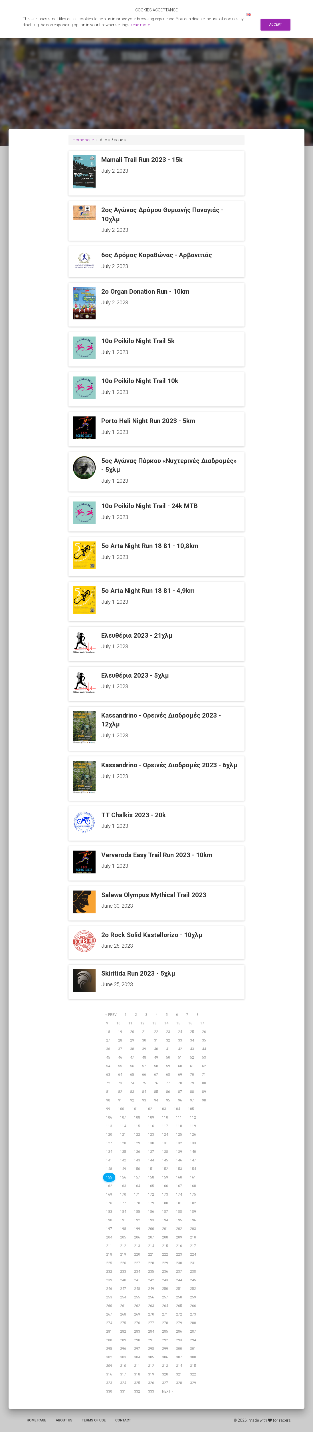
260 (109, 1306)
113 (109, 1126)
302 (109, 1357)
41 (168, 1049)
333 (151, 1391)
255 (137, 1297)
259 (193, 1297)
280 (193, 1323)
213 (137, 1246)
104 (177, 1109)
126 (193, 1135)
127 (109, 1143)
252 (193, 1289)
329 (193, 1383)
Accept (275, 25)
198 (123, 1229)
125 (179, 1135)
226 (123, 1263)
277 (151, 1323)
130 (151, 1143)
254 (123, 1297)
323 (109, 1383)
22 (156, 1032)
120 (109, 1135)
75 (144, 1083)
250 (165, 1289)
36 (108, 1049)
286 (179, 1332)
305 (151, 1357)
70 (192, 1075)
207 (151, 1237)
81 (108, 1092)
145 (165, 1160)
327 (165, 1383)
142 (123, 1160)
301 (193, 1349)
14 (166, 1023)
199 (137, 1229)
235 (151, 1272)
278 (165, 1323)
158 (151, 1177)
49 (156, 1058)
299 (165, 1349)
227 (137, 1263)
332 (137, 1391)
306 (165, 1357)
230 (179, 1263)
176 (109, 1203)
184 (123, 1212)
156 (123, 1177)
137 (151, 1152)
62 (204, 1066)
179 (151, 1203)
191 (123, 1220)
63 (108, 1075)
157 (137, 1177)
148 (109, 1169)
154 (193, 1169)
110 (165, 1117)
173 (165, 1195)
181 (179, 1203)
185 (137, 1212)
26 (204, 1032)
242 (151, 1280)
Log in (232, 14)
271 (165, 1314)
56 (132, 1066)
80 (204, 1083)
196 (193, 1220)
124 (165, 1135)
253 (109, 1297)
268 (123, 1314)
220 (137, 1254)
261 (123, 1306)
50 (168, 1058)
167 (179, 1186)
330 (109, 1391)
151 (151, 1169)
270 (151, 1314)
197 (109, 1229)
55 (120, 1066)
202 (179, 1229)
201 (165, 1229)
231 (193, 1263)
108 (137, 1117)
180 (165, 1203)
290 (137, 1340)
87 (180, 1092)
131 (165, 1143)
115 (137, 1126)
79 (192, 1083)
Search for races (181, 14)
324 (123, 1383)
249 (151, 1289)
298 (151, 1349)
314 (179, 1366)
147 (193, 1160)
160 (179, 1177)
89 (204, 1092)
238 (193, 1272)
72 (108, 1083)
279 (179, 1323)
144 (151, 1160)
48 (144, 1058)
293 (179, 1340)
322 (193, 1374)
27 (108, 1040)
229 (165, 1263)
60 (180, 1066)
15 (178, 1023)
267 (109, 1314)
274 (109, 1323)
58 (156, 1066)
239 (109, 1280)
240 (123, 1280)
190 (109, 1220)
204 (109, 1237)
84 (144, 1092)
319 (151, 1374)
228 (151, 1263)
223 (179, 1254)
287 (193, 1332)
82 (120, 1092)
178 (137, 1203)
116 (151, 1126)
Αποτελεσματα (143, 14)
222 (165, 1254)
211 (109, 1246)
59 (168, 1066)
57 (144, 1066)
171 (137, 1195)
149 (123, 1169)
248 (137, 1289)
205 (123, 1237)
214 (151, 1246)
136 (137, 1152)
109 (151, 1117)
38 (132, 1049)
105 (191, 1109)
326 (151, 1383)
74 (132, 1083)
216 (179, 1246)
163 (123, 1186)
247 (123, 1289)
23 (168, 1032)
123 (151, 1135)
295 (109, 1349)
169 (109, 1195)
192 (137, 1220)
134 (109, 1152)
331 (123, 1391)
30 (144, 1040)
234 (137, 1272)
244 (179, 1280)
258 (179, 1297)
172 (151, 1195)
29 (132, 1040)
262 (137, 1306)
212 (123, 1246)
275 (123, 1323)
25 (192, 1032)
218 (109, 1254)
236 (165, 1272)
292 (165, 1340)
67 (156, 1075)
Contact (123, 1420)
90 (108, 1100)
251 (179, 1289)
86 (168, 1092)
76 (156, 1083)
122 (137, 1135)
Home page (83, 140)
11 (130, 1023)
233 (123, 1272)
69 (180, 1075)
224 (193, 1254)
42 (180, 1049)
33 (180, 1040)
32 (168, 1040)
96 (180, 1100)
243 (165, 1280)
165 (151, 1186)
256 (151, 1297)
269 (137, 1314)
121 (123, 1135)
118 (179, 1126)
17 (202, 1023)
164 (137, 1186)
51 (180, 1058)
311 (137, 1366)
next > (167, 1391)
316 (109, 1374)
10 (118, 1023)
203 (193, 1229)
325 (137, 1383)
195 (179, 1220)
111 (179, 1117)
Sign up (212, 14)
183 (109, 1212)
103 (163, 1109)
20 (132, 1032)
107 (123, 1117)
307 (179, 1357)
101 (135, 1109)
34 (192, 1040)
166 (165, 1186)
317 (123, 1374)
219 (123, 1254)
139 (179, 1152)
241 (137, 1280)
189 (193, 1212)
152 (165, 1169)
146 (179, 1160)
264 (165, 1306)
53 (204, 1058)
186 (151, 1212)
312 (151, 1366)
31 (156, 1040)
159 (165, 1177)
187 (165, 1212)
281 (109, 1332)
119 (193, 1126)
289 (123, 1340)
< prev (111, 1014)
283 (137, 1332)
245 (193, 1280)
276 (137, 1323)
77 (168, 1083)
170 (123, 1195)
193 (151, 1220)
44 (204, 1049)
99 (108, 1109)
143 (137, 1160)
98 (204, 1100)
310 (123, 1366)
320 (165, 1374)
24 (180, 1032)
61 (192, 1066)
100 (121, 1109)
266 (193, 1306)
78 (180, 1083)
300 (179, 1349)
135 (123, 1152)
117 (165, 1126)
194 (165, 1220)
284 (151, 1332)
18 (108, 1032)
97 (192, 1100)
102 (149, 1109)
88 (192, 1092)
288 (109, 1340)
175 (193, 1195)
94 (156, 1100)
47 (132, 1058)
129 (137, 1143)
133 (193, 1143)
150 (137, 1169)
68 (168, 1075)
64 (120, 1075)
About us (64, 1420)
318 (137, 1374)
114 (123, 1126)
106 (109, 1117)
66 (144, 1075)
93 (144, 1100)
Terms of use (94, 1420)
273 (193, 1314)
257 (165, 1297)
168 (193, 1186)
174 (179, 1195)
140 (193, 1152)
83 (132, 1092)
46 (120, 1058)
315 (193, 1366)
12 (142, 1023)
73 (120, 1083)
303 (123, 1357)
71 (204, 1075)
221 (151, 1254)
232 (109, 1272)
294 (193, 1340)
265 (179, 1306)
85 (156, 1092)
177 (123, 1203)
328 (179, 1383)
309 (109, 1366)
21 (144, 1032)
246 (109, 1289)
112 (193, 1117)
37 (120, 1049)
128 (123, 1143)
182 (193, 1203)
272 (179, 1314)
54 (108, 1066)
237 (179, 1272)
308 (193, 1357)
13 (154, 1023)
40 (156, 1049)
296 (123, 1349)
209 (179, 1237)
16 (190, 1023)
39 (144, 1049)
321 (179, 1374)
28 (120, 1040)
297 (137, 1349)
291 (151, 1340)
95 (168, 1100)
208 (165, 1237)
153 (179, 1169)
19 (120, 1032)
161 (193, 1177)
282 (123, 1332)
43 (192, 1049)
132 (179, 1143)
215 (165, 1246)
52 (192, 1058)
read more (140, 25)
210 (193, 1237)
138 (165, 1152)
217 (193, 1246)
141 (109, 1160)
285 (165, 1332)
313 (165, 1366)
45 (108, 1058)
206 (137, 1237)
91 (120, 1100)
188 (179, 1212)
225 (109, 1263)
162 (109, 1186)
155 (109, 1177)
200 (151, 1229)
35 (204, 1040)
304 (137, 1357)
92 (132, 1100)
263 (151, 1306)
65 (132, 1075)
